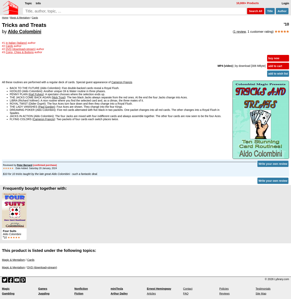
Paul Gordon (46, 106)
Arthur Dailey (119, 293)
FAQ (186, 293)
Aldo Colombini (24, 31)
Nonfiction (81, 288)
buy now (273, 58)
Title (270, 11)
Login (285, 3)
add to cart (275, 66)
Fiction (78, 293)
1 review (240, 32)
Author (282, 11)
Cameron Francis (121, 82)
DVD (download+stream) (42, 267)
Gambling (8, 293)
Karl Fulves (36, 94)
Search (255, 11)
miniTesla (117, 288)
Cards (30, 259)
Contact (188, 288)
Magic (6, 288)
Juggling (44, 293)
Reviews (224, 293)
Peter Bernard (24, 165)
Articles (151, 293)
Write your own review (273, 163)
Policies (224, 288)
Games (42, 288)
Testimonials (263, 288)
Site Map (261, 293)
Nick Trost (58, 97)
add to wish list (278, 73)
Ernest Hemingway (159, 288)
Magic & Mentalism (13, 259)
